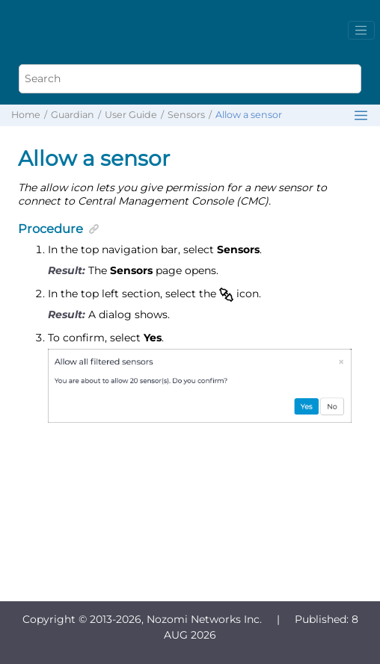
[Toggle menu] (361, 30)
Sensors (186, 114)
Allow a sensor (248, 114)
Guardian (72, 114)
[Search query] (190, 78)
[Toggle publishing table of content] (361, 115)
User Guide (131, 114)
